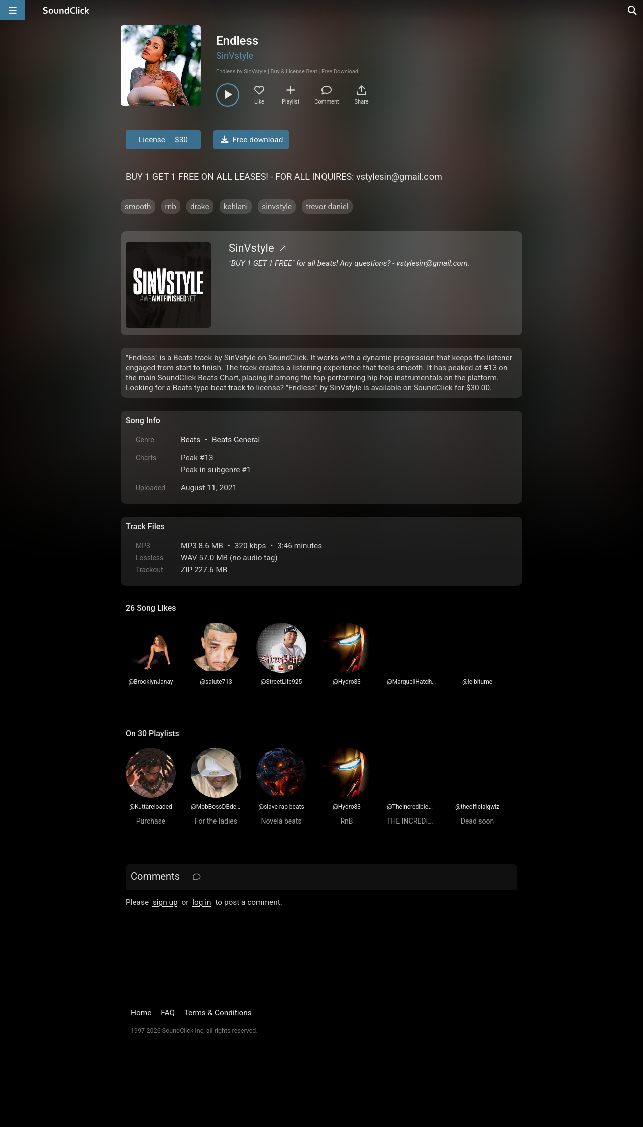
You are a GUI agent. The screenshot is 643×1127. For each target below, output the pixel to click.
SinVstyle (234, 55)
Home (141, 1012)
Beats (190, 439)
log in (201, 902)
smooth (138, 206)
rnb (170, 206)
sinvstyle (277, 206)
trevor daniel (327, 206)
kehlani (236, 206)
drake (199, 206)
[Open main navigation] (12, 10)
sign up (165, 902)
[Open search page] (633, 10)
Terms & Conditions (218, 1012)
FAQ (168, 1012)
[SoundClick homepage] (66, 10)
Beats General (236, 439)
